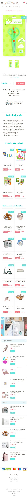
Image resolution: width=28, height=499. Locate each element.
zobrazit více (15, 77)
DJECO (16, 91)
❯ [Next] (26, 326)
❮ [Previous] (1, 326)
